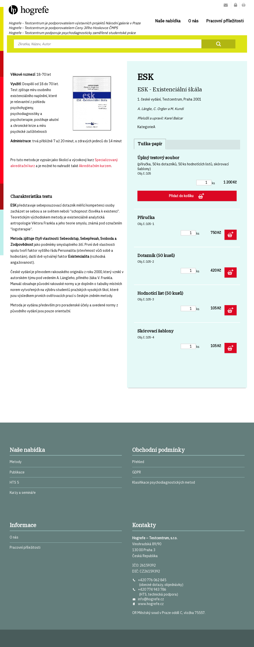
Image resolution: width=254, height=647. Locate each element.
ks (213, 183)
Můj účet (235, 5)
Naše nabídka (168, 21)
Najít (218, 43)
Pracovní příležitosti (225, 21)
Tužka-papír (150, 143)
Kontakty (225, 5)
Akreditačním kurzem (95, 166)
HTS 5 (14, 482)
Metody (16, 462)
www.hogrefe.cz (151, 604)
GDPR (136, 472)
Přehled (138, 462)
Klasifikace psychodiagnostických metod (163, 482)
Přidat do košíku (181, 196)
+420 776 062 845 (152, 580)
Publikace (17, 472)
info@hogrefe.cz (151, 599)
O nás (193, 21)
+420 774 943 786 (152, 589)
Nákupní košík (243, 5)
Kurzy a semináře (23, 492)
